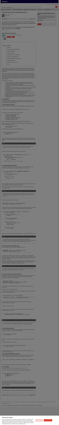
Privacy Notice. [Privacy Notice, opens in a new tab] (22, 423)
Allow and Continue (48, 420)
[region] (29, 420)
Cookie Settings (39, 420)
